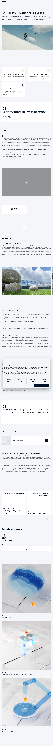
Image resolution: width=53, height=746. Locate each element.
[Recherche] (47, 2)
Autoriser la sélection (26, 385)
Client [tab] (3, 201)
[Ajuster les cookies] (26, 182)
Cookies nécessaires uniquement (11, 385)
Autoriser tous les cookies (42, 385)
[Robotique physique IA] (26, 705)
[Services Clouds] (26, 591)
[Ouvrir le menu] (51, 2)
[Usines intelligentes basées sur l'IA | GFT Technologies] (26, 648)
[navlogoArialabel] (4, 2)
